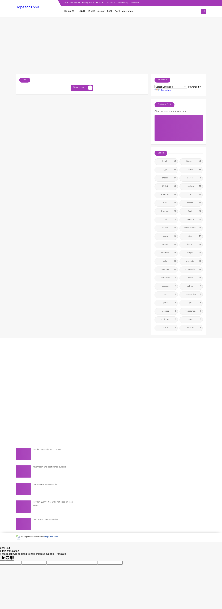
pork (169, 303)
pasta (169, 236)
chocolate (168, 278)
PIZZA (117, 11)
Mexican (169, 311)
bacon (194, 244)
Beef (194, 211)
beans (194, 278)
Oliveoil (194, 170)
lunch (169, 161)
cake (169, 261)
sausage (169, 286)
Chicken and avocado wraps (170, 112)
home (65, 3)
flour (194, 195)
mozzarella (193, 269)
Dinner (193, 161)
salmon (194, 286)
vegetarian (127, 11)
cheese (169, 178)
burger (194, 253)
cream (194, 203)
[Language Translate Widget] (171, 86)
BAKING (168, 186)
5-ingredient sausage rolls (45, 485)
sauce (169, 228)
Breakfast (168, 195)
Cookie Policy (122, 3)
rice (195, 236)
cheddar (168, 253)
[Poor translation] (9, 558)
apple (194, 319)
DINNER (91, 11)
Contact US (75, 3)
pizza (169, 203)
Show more (82, 88)
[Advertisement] (111, 47)
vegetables (193, 294)
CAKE (109, 11)
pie (195, 303)
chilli (169, 219)
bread (169, 244)
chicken (194, 186)
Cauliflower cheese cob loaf (46, 520)
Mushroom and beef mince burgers (49, 467)
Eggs (169, 170)
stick (170, 328)
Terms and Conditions (105, 3)
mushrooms (192, 228)
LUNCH (81, 11)
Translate (163, 90)
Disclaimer (135, 3)
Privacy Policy (88, 3)
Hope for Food (27, 8)
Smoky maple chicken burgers (47, 450)
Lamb (169, 294)
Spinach (193, 219)
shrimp (194, 328)
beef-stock (168, 319)
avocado (193, 261)
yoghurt (168, 269)
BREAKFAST (70, 11)
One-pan (101, 11)
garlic (194, 178)
